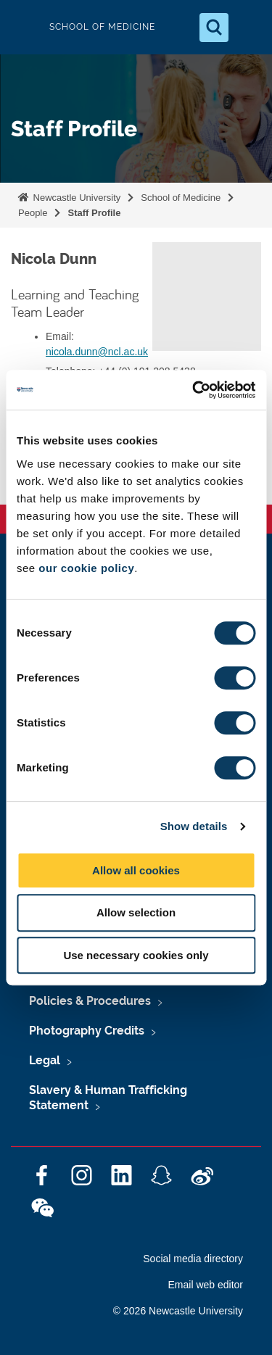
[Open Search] (213, 27)
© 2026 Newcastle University (178, 1311)
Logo (23, 27)
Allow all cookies (136, 870)
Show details (194, 826)
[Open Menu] (248, 27)
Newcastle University (75, 197)
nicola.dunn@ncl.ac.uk (97, 351)
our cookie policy (86, 568)
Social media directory (193, 1258)
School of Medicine (181, 197)
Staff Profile (93, 212)
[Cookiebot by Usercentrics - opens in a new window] (193, 390)
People (32, 212)
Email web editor (206, 1284)
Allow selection (136, 912)
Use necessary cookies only (135, 955)
